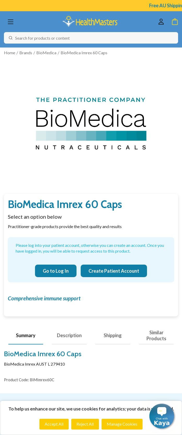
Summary (26, 335)
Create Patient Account (114, 271)
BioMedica (46, 52)
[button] (161, 416)
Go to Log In (56, 271)
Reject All (85, 423)
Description (69, 335)
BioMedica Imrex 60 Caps (84, 52)
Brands (25, 52)
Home (9, 52)
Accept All (54, 423)
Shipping (113, 335)
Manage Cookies (122, 423)
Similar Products (156, 335)
